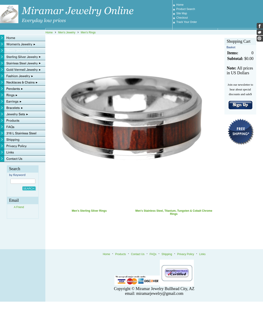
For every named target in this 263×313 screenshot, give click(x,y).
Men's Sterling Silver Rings (89, 210)
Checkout (182, 17)
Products (120, 254)
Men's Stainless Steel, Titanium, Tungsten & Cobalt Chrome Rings (173, 212)
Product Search (185, 9)
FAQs (153, 254)
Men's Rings (88, 32)
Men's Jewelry (66, 32)
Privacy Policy (185, 254)
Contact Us (137, 254)
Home (180, 4)
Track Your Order (186, 22)
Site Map (181, 13)
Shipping (166, 254)
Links (202, 254)
